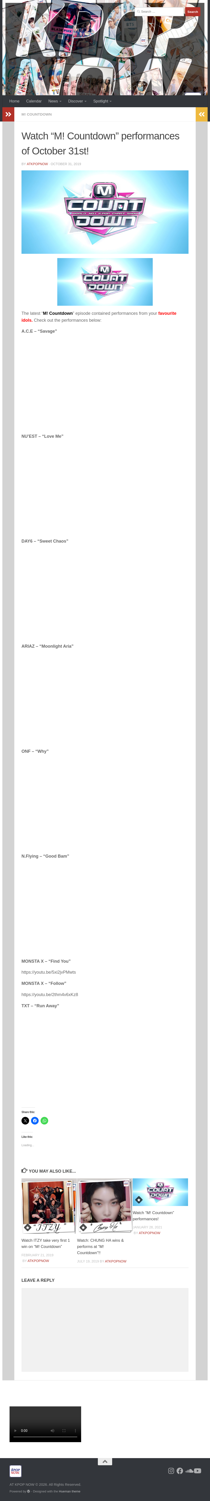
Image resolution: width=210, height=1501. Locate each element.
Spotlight (100, 101)
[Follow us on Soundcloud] (188, 1470)
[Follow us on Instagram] (171, 1470)
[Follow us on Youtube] (197, 1470)
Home (14, 101)
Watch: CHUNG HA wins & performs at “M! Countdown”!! (101, 1246)
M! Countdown (37, 114)
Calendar (34, 101)
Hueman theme (69, 1491)
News (53, 101)
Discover (75, 101)
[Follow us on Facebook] (180, 1470)
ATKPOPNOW (37, 164)
